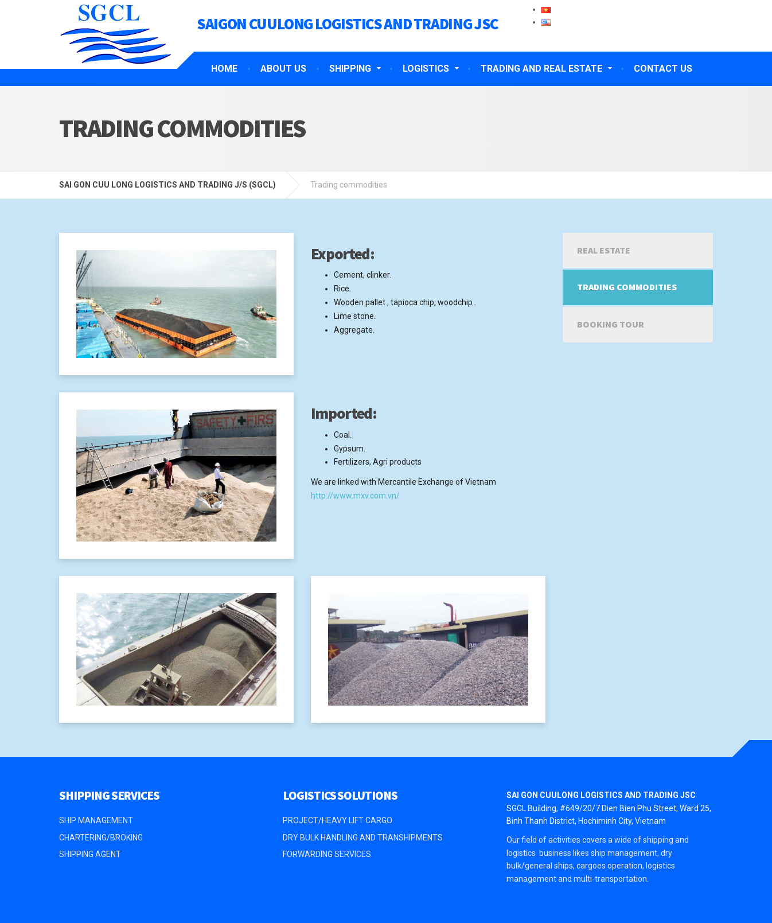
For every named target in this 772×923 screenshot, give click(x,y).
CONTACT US (663, 68)
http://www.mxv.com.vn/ (355, 495)
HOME (224, 68)
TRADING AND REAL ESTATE (541, 68)
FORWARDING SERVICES (327, 854)
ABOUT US (283, 68)
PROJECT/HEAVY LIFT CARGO (337, 820)
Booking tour (610, 324)
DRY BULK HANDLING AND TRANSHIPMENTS (363, 837)
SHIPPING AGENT (90, 854)
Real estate (603, 250)
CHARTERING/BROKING (101, 837)
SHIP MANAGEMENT (96, 820)
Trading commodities (627, 287)
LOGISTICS (426, 68)
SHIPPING (350, 68)
